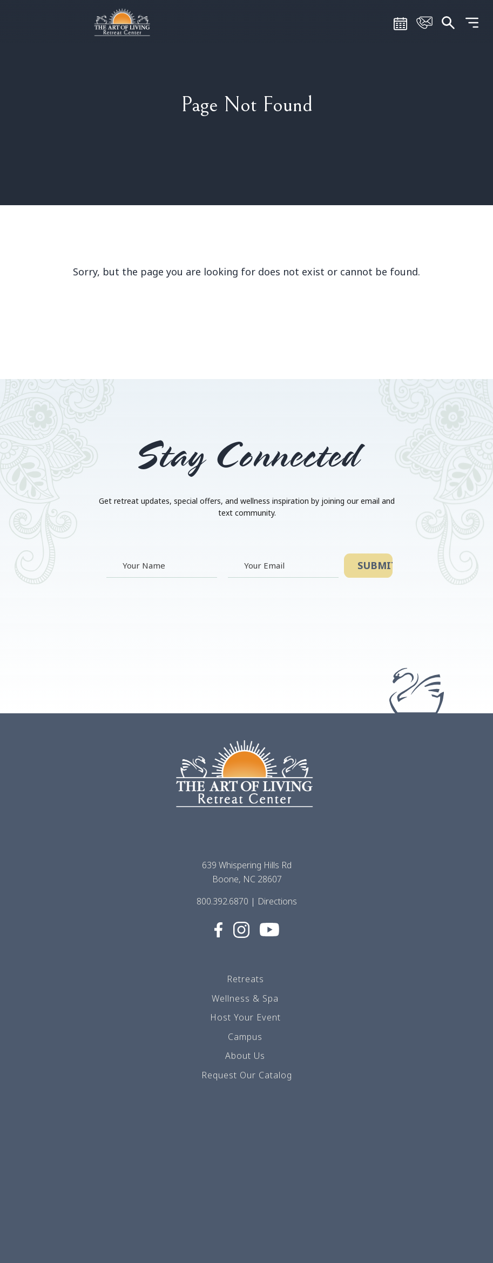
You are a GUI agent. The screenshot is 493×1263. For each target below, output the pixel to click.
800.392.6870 (222, 902)
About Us (245, 1057)
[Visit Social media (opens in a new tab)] (218, 930)
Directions (277, 902)
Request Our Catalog (246, 1076)
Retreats (245, 980)
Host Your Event (245, 1018)
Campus (245, 1037)
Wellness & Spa (245, 999)
